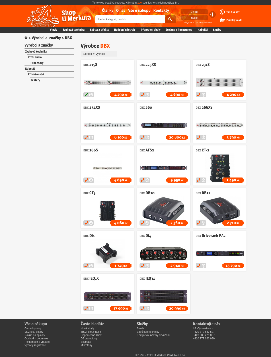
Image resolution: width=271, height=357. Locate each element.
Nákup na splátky (35, 335)
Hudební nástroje (125, 29)
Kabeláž (203, 29)
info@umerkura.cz (204, 328)
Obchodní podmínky (36, 338)
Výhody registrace (35, 345)
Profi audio (35, 57)
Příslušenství (36, 74)
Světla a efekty (99, 29)
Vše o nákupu (139, 10)
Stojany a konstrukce (179, 29)
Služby (217, 29)
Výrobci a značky (46, 37)
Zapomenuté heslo (204, 22)
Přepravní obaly (150, 29)
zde (140, 2)
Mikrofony (86, 345)
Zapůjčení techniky (148, 331)
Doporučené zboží (91, 335)
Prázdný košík (234, 20)
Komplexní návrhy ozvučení (153, 335)
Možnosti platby (34, 331)
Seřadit (99, 54)
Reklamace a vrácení (37, 341)
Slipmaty (86, 341)
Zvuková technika (74, 29)
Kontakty (161, 10)
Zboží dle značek (91, 331)
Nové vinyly (87, 328)
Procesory (37, 63)
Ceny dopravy (33, 328)
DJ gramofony (89, 338)
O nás (120, 10)
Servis (140, 328)
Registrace (189, 22)
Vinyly (53, 29)
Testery (35, 80)
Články (107, 10)
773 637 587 (233, 12)
